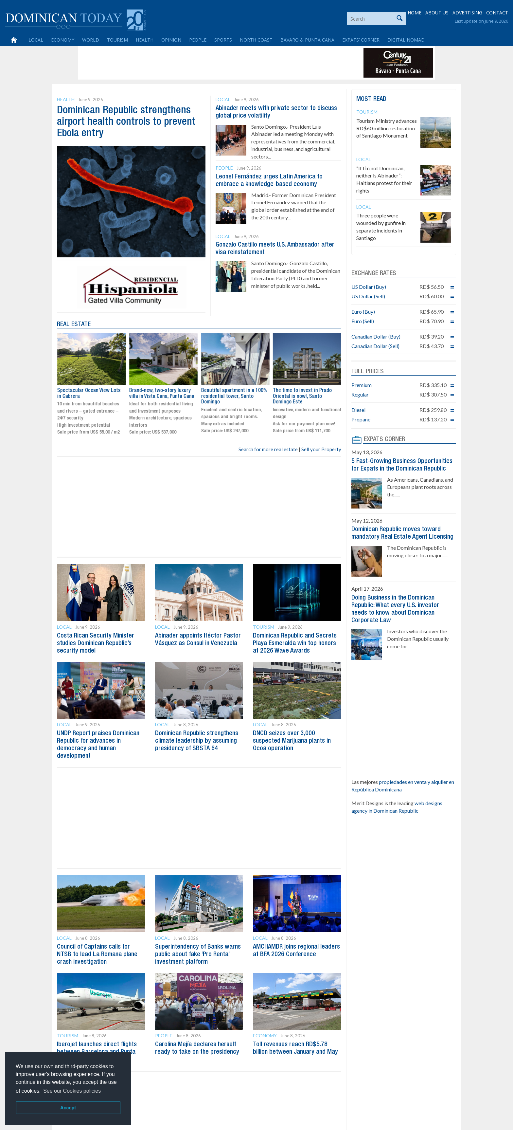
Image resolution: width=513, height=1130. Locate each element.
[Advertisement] (199, 63)
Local (35, 40)
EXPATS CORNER (384, 439)
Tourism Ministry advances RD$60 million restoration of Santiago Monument (386, 128)
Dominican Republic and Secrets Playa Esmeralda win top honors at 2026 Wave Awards (295, 643)
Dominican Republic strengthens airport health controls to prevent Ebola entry (126, 122)
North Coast (256, 40)
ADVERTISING (467, 13)
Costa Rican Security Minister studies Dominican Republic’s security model (95, 643)
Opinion (171, 40)
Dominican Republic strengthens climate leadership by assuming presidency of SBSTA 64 (196, 740)
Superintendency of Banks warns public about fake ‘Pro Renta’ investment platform (198, 952)
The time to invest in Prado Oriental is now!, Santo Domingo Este (86, 396)
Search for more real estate (268, 449)
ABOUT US (437, 13)
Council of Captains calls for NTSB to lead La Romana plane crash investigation (97, 952)
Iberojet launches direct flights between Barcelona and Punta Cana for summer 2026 (97, 1049)
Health (144, 40)
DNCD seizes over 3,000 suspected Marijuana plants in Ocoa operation (292, 740)
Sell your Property (321, 449)
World (90, 40)
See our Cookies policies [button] (72, 1091)
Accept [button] (68, 1107)
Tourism (117, 40)
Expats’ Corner (361, 40)
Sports (223, 40)
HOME (414, 13)
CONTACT (497, 13)
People (197, 40)
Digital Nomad (406, 40)
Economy (62, 40)
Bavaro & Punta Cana (307, 40)
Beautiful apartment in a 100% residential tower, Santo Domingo (306, 396)
